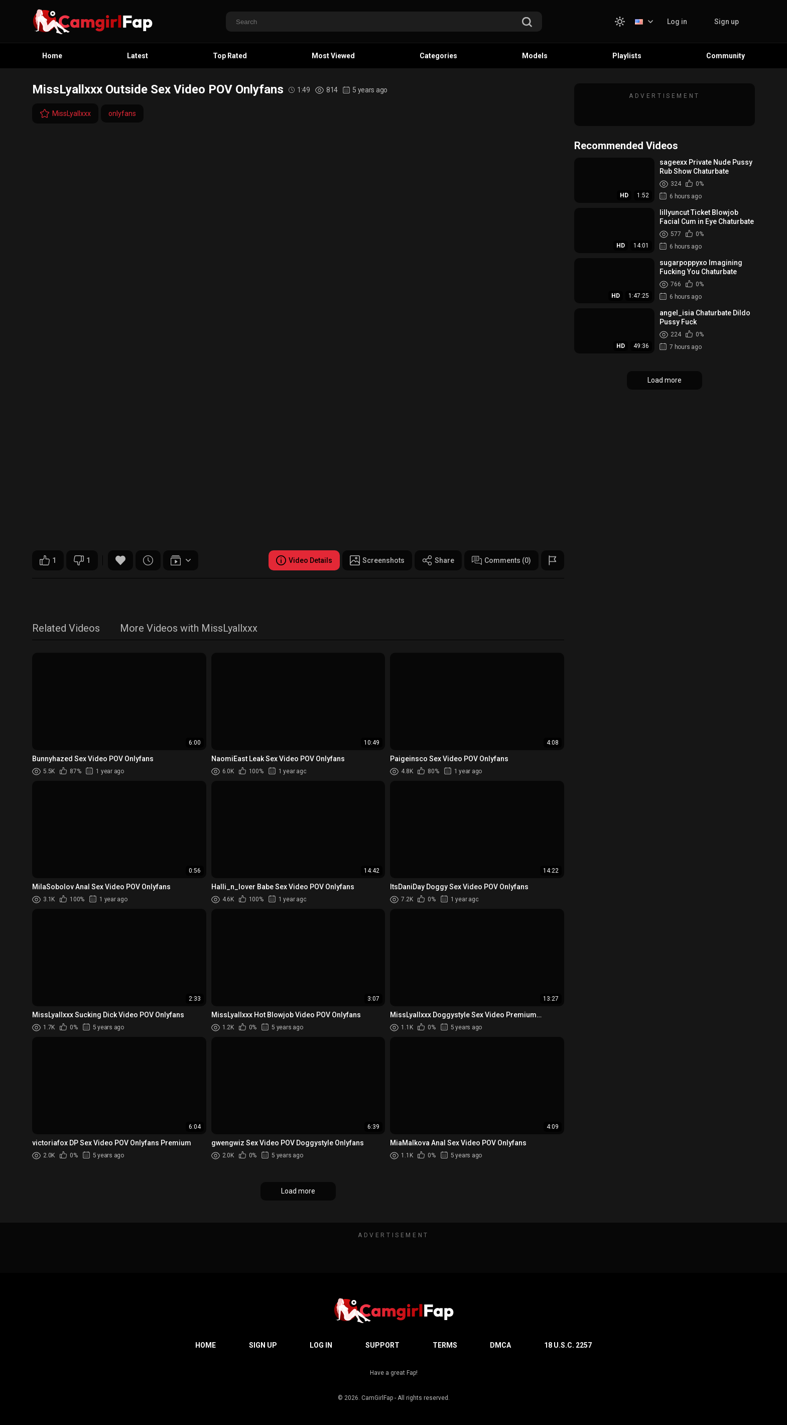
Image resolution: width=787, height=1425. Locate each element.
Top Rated (230, 56)
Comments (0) (501, 560)
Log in (677, 22)
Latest (137, 56)
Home (52, 56)
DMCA (500, 1345)
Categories (438, 56)
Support (382, 1345)
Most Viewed (333, 56)
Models (535, 56)
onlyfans (122, 113)
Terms (445, 1345)
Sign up (726, 22)
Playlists (626, 56)
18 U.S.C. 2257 (568, 1345)
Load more (298, 1191)
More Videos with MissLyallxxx (188, 629)
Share (438, 560)
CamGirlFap (377, 1397)
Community (725, 56)
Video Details (304, 560)
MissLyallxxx (65, 113)
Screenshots (377, 560)
